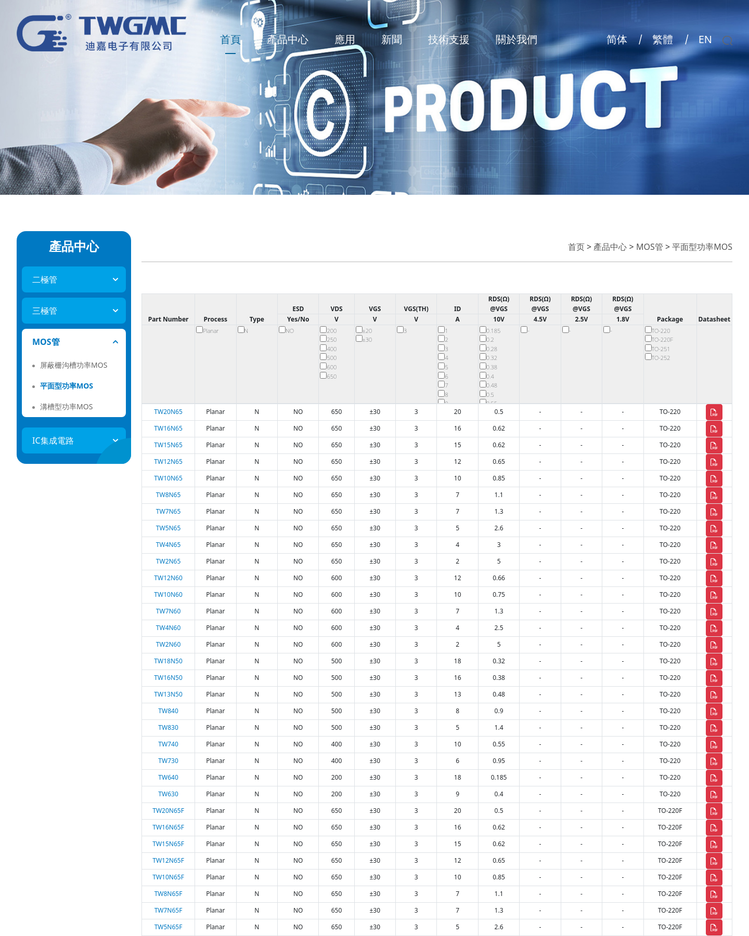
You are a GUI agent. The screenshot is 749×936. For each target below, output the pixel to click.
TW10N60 (168, 594)
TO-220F (659, 339)
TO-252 (657, 357)
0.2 (487, 339)
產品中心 (287, 39)
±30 (364, 339)
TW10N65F (168, 877)
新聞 (391, 39)
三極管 (44, 310)
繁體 (662, 39)
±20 (364, 330)
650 (328, 376)
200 (328, 330)
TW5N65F (168, 926)
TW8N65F (168, 893)
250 (328, 339)
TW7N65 (168, 511)
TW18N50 (168, 661)
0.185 (490, 330)
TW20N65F (168, 810)
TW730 (168, 760)
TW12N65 (168, 461)
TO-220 (657, 330)
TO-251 (657, 348)
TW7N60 (168, 611)
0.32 (488, 357)
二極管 (44, 279)
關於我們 (516, 39)
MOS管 (46, 341)
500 (328, 357)
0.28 (488, 348)
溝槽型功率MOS (66, 406)
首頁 (230, 39)
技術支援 (449, 39)
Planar (207, 330)
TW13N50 (168, 694)
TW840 (168, 710)
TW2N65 (168, 561)
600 (328, 367)
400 (328, 348)
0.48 (488, 385)
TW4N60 (168, 627)
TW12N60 (168, 577)
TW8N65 (168, 494)
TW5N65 (168, 528)
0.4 (487, 376)
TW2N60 (168, 644)
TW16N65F (168, 827)
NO (286, 330)
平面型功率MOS (66, 386)
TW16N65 (168, 428)
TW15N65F (168, 843)
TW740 (168, 744)
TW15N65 (168, 444)
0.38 (488, 367)
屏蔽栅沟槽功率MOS (73, 365)
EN (705, 39)
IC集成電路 (53, 440)
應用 (344, 39)
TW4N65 (168, 544)
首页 (576, 246)
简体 (616, 39)
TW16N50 (168, 677)
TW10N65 (168, 478)
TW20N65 (168, 411)
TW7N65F (168, 910)
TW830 (168, 727)
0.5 (487, 394)
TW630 (168, 794)
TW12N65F (168, 860)
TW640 (168, 777)
